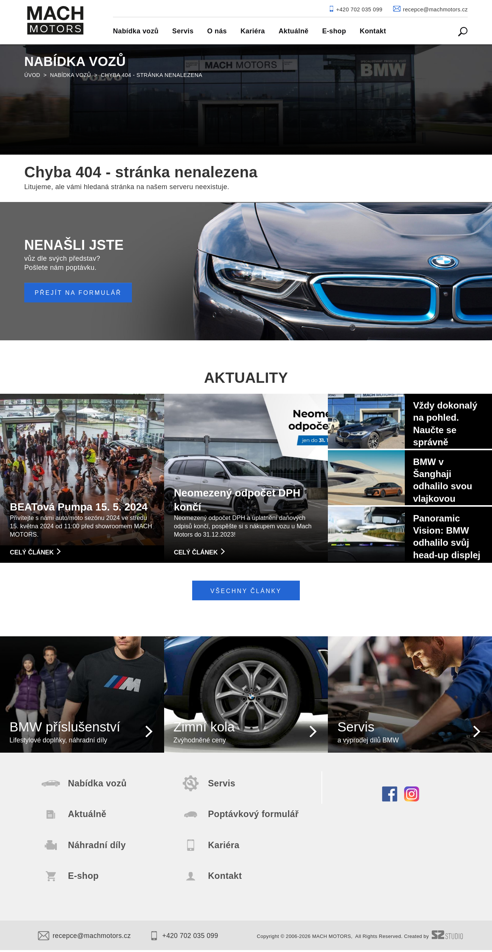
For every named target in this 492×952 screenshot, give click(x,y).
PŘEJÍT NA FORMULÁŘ (79, 292)
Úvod (32, 75)
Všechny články (246, 590)
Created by (433, 938)
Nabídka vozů (71, 75)
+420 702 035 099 (188, 938)
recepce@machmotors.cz (85, 938)
